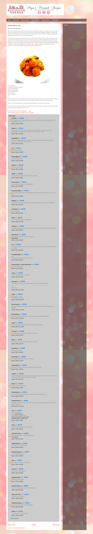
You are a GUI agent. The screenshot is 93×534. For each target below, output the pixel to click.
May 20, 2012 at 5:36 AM (17, 204)
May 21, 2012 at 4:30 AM (17, 447)
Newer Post (11, 525)
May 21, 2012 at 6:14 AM (17, 472)
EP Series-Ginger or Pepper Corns (20, 418)
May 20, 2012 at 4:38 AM (17, 169)
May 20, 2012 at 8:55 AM (17, 268)
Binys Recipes (15, 314)
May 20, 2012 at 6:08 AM (17, 213)
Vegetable (31, 112)
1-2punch (14, 226)
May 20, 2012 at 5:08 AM (17, 186)
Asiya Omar (14, 348)
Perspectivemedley (16, 190)
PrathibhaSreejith (16, 400)
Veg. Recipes (16, 20)
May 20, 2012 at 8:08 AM (17, 230)
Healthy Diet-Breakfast (24, 45)
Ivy (12, 244)
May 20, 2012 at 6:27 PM (17, 379)
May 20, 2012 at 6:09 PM (17, 369)
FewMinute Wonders (17, 503)
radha (13, 217)
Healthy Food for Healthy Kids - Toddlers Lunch (31, 44)
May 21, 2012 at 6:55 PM (17, 506)
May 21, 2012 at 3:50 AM (17, 429)
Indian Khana (15, 356)
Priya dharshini (15, 392)
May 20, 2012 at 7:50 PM (17, 396)
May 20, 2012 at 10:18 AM (18, 289)
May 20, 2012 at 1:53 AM (17, 152)
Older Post (56, 525)
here (13, 44)
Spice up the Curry (16, 494)
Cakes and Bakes (35, 20)
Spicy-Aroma (15, 234)
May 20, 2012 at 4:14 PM (17, 360)
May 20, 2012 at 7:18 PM (17, 387)
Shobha (13, 128)
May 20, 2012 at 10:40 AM (18, 299)
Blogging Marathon (15, 112)
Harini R (14, 165)
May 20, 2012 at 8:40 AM (17, 260)
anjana (13, 322)
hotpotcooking (15, 365)
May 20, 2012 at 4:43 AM (17, 177)
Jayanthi (14, 373)
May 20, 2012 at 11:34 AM (18, 318)
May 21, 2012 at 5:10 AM (17, 464)
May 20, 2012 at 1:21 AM (17, 133)
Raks (13, 460)
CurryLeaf (14, 331)
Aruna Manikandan (16, 254)
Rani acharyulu (15, 304)
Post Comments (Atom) (19, 527)
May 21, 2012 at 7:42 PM (17, 515)
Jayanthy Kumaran (16, 433)
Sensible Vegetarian (16, 452)
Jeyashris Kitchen (16, 485)
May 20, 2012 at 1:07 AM (17, 123)
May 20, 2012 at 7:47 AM (17, 221)
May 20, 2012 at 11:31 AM (18, 309)
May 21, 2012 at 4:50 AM (17, 455)
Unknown (14, 118)
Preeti (13, 339)
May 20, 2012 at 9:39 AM (17, 277)
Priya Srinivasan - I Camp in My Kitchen (21, 264)
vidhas (13, 511)
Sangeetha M (15, 138)
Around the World (45, 20)
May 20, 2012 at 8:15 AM (17, 250)
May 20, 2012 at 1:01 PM (17, 335)
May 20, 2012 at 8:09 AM (17, 240)
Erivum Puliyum (19, 414)
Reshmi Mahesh (16, 156)
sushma (14, 469)
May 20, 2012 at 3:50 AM (17, 160)
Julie (13, 410)
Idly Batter (13, 85)
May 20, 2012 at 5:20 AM (17, 196)
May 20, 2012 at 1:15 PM (17, 343)
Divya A (13, 383)
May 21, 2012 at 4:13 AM (17, 438)
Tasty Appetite (15, 437)
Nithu (10, 45)
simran (13, 273)
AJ (12, 148)
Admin (13, 294)
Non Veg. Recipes (25, 20)
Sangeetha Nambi (16, 477)
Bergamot (14, 200)
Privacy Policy (55, 20)
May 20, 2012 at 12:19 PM (18, 326)
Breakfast (23, 112)
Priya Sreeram (15, 182)
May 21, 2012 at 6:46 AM (17, 481)
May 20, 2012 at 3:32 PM (17, 352)
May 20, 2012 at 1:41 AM (17, 143)
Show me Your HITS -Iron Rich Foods (20, 417)
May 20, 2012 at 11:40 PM (18, 406)
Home (9, 20)
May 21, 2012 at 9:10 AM (17, 489)
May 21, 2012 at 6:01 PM (17, 498)
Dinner (27, 112)
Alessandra (14, 281)
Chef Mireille (15, 209)
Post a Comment (14, 518)
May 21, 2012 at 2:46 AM (17, 420)
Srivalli (13, 173)
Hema (13, 425)
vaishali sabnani (16, 443)
